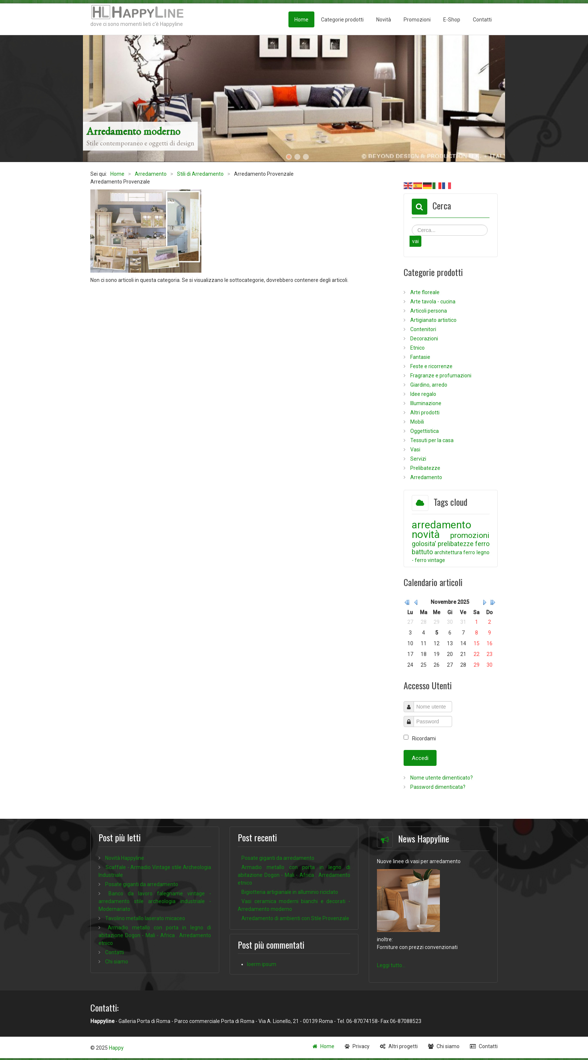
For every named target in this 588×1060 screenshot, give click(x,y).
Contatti (482, 20)
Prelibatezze (424, 468)
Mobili (416, 422)
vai (415, 241)
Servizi (417, 459)
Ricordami (424, 738)
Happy (116, 1048)
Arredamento (425, 477)
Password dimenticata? (437, 787)
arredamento (441, 525)
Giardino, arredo (428, 385)
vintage (436, 560)
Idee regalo (422, 394)
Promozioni (417, 20)
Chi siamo (448, 1046)
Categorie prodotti (342, 20)
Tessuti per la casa (431, 440)
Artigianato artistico (433, 320)
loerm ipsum (261, 964)
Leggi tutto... (391, 965)
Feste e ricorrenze (430, 366)
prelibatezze (456, 544)
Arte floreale (424, 292)
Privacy (361, 1046)
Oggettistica (424, 431)
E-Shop (451, 20)
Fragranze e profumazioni (440, 375)
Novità (383, 20)
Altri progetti (403, 1046)
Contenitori (422, 329)
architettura (448, 552)
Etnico (417, 348)
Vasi (414, 449)
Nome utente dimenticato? (441, 778)
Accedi (420, 758)
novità (426, 534)
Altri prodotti (424, 412)
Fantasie (419, 357)
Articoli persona (428, 311)
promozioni (470, 535)
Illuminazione (425, 403)
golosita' (424, 544)
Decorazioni (423, 338)
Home (301, 20)
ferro (469, 552)
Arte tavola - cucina (432, 301)
